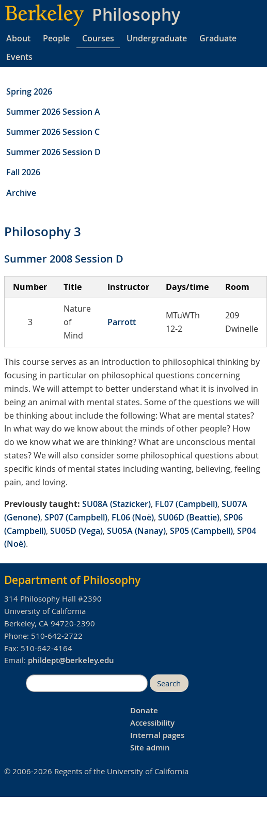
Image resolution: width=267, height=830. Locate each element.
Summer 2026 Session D (53, 152)
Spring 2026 (29, 91)
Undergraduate (157, 38)
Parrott (121, 322)
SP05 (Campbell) (201, 530)
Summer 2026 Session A (53, 111)
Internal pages (157, 735)
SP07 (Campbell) (75, 517)
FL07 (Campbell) (186, 504)
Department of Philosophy (72, 580)
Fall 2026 (23, 172)
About (18, 38)
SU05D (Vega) (76, 530)
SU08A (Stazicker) (116, 504)
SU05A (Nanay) (136, 530)
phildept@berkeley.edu (71, 660)
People (56, 38)
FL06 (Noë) (133, 517)
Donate (144, 710)
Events (19, 57)
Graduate (218, 38)
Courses (98, 38)
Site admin (150, 747)
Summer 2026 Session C (53, 131)
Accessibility (152, 723)
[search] (87, 683)
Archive (21, 192)
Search (169, 683)
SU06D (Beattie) (188, 517)
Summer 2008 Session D (63, 259)
